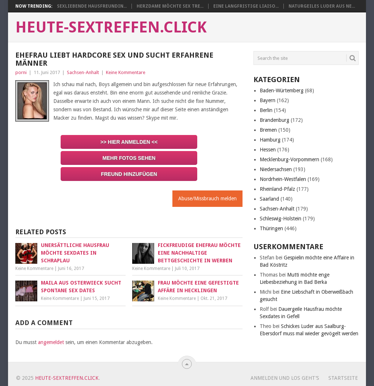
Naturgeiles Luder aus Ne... (322, 6)
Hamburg (270, 140)
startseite (343, 378)
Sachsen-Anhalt (83, 72)
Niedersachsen (276, 169)
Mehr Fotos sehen (129, 158)
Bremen (268, 130)
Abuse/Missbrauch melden (207, 198)
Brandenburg (274, 120)
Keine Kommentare (125, 72)
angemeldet (51, 342)
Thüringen (271, 228)
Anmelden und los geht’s (285, 378)
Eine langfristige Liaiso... (246, 6)
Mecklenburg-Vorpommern (289, 159)
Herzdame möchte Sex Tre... (170, 6)
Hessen (268, 150)
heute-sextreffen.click (111, 27)
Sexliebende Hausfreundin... (92, 6)
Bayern (267, 100)
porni (21, 72)
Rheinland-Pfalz (277, 189)
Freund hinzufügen (129, 174)
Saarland (269, 199)
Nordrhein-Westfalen (283, 179)
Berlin (266, 110)
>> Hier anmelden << (129, 142)
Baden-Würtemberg (282, 90)
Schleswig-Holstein (280, 218)
